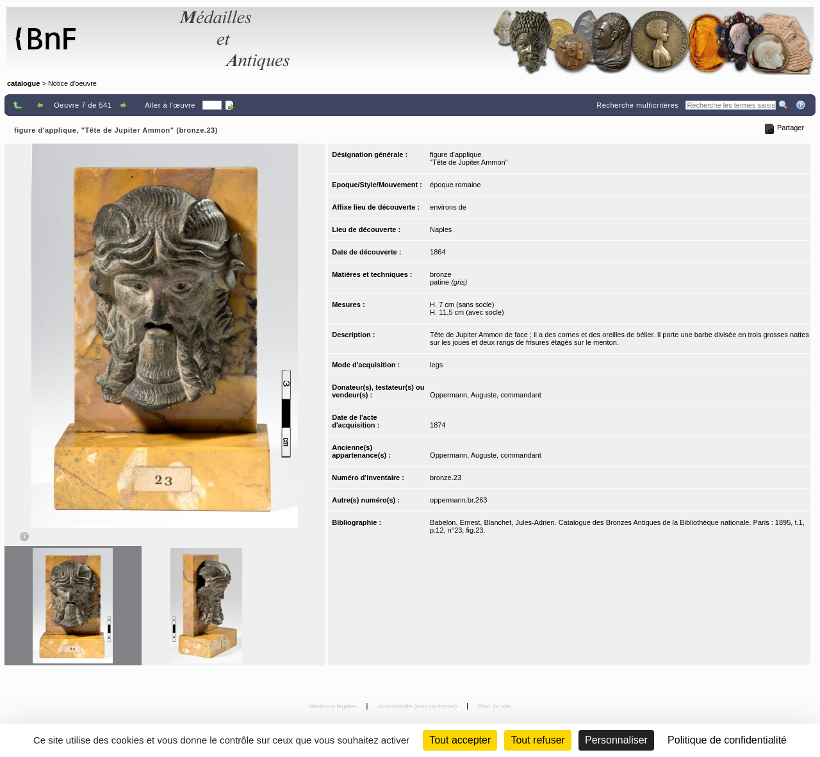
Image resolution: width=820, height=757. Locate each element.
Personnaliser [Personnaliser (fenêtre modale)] (616, 740)
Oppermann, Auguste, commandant (485, 395)
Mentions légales (334, 706)
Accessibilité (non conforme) (418, 706)
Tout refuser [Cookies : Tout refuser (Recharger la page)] (537, 740)
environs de (448, 207)
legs (436, 365)
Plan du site (494, 706)
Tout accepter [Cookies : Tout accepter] (460, 740)
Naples (441, 229)
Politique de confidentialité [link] (727, 740)
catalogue (23, 83)
